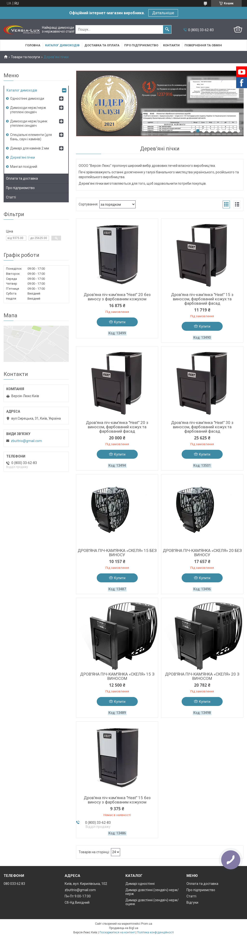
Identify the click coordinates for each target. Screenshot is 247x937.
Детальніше (163, 13)
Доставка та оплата (101, 45)
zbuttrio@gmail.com (26, 441)
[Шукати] (167, 29)
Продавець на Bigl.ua (123, 928)
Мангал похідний (23, 167)
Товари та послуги (25, 57)
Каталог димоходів (62, 45)
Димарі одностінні (140, 884)
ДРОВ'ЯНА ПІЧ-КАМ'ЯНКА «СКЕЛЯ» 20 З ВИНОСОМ (202, 676)
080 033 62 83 (14, 884)
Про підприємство (141, 45)
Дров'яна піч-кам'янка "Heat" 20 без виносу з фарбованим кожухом (117, 296)
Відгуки (192, 902)
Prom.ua (146, 923)
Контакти (171, 45)
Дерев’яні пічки (22, 157)
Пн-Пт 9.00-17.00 (78, 896)
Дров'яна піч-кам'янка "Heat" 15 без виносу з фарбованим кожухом (117, 800)
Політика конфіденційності (155, 932)
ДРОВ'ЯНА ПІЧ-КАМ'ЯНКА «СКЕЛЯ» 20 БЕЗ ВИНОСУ (202, 552)
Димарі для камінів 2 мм (29, 148)
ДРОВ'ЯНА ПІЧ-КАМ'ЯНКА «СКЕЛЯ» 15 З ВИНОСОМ (117, 676)
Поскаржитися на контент (117, 932)
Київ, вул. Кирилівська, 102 (86, 884)
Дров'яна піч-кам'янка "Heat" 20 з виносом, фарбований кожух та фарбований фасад (117, 426)
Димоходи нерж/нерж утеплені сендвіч (28, 110)
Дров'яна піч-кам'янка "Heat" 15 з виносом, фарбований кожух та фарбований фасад (202, 298)
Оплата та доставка (22, 178)
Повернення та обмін (203, 45)
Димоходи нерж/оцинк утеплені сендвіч (28, 123)
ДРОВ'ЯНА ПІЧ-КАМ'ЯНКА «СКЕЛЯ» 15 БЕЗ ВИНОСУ (117, 552)
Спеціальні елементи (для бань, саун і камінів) (31, 137)
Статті (11, 197)
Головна (32, 45)
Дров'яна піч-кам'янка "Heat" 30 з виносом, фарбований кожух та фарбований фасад (202, 426)
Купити (119, 322)
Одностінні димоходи (27, 98)
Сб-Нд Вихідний (77, 902)
